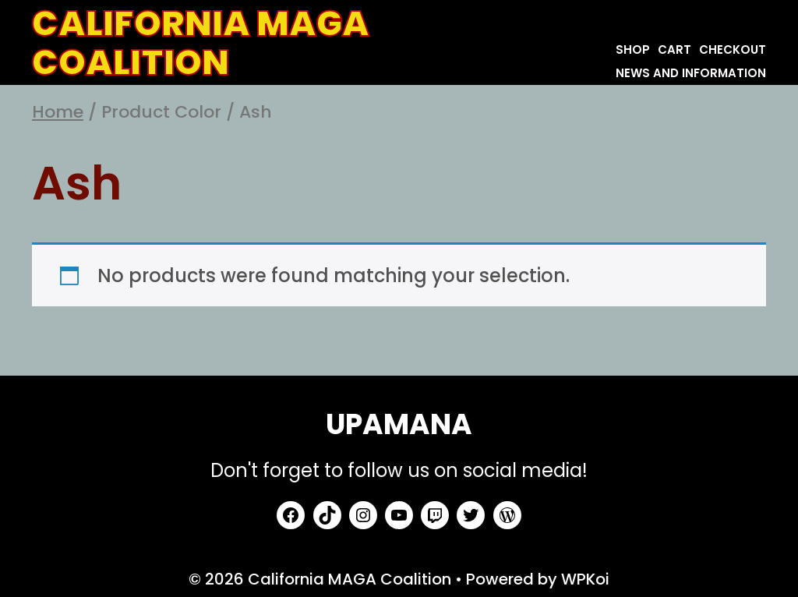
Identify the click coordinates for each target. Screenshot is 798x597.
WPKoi (585, 579)
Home (57, 112)
